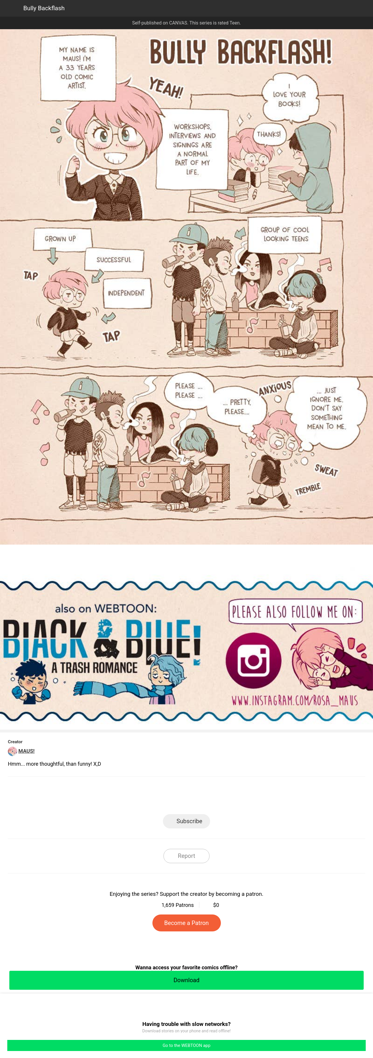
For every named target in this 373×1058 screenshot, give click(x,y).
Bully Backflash (44, 8)
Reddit (239, 797)
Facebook (160, 797)
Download (186, 980)
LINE (134, 797)
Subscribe (189, 821)
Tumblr (213, 797)
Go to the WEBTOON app (186, 1045)
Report (186, 855)
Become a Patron (186, 922)
